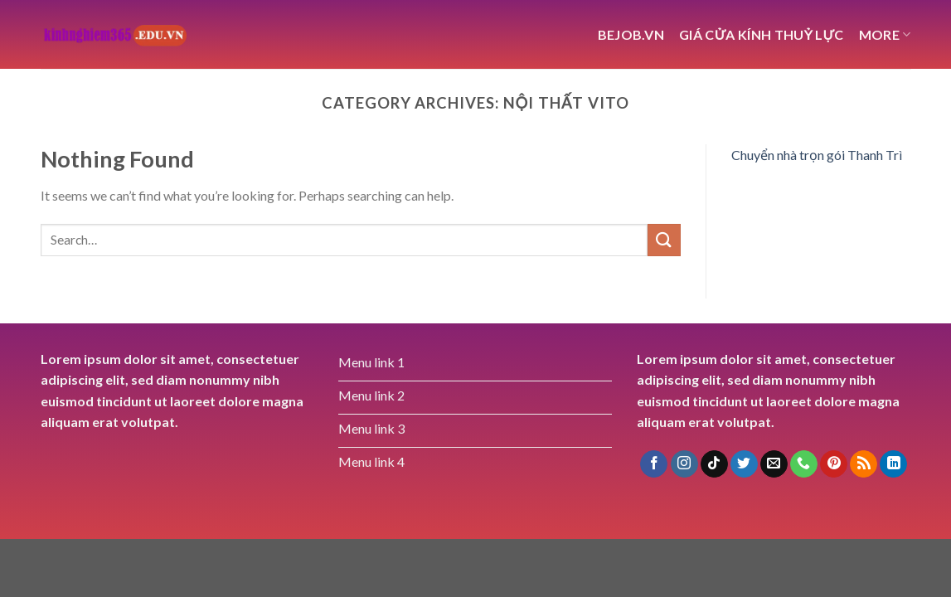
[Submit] (664, 240)
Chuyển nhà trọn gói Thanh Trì (816, 155)
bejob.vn (631, 34)
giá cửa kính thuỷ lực (761, 34)
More (885, 34)
